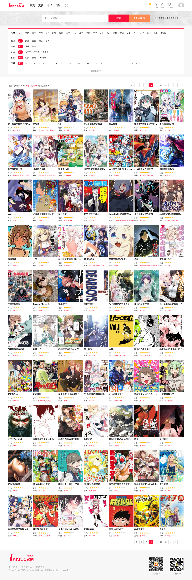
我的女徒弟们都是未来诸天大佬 (174, 214)
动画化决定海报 (120, 356)
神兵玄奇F (139, 529)
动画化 (167, 175)
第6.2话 (92, 175)
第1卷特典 (169, 401)
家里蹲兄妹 (63, 169)
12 (171, 85)
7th (59, 124)
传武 (136, 259)
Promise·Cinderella (41, 304)
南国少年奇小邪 (116, 529)
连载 (27, 46)
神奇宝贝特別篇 (40, 529)
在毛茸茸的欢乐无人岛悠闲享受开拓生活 (76, 349)
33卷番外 (67, 175)
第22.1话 (16, 130)
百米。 (112, 349)
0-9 (142, 63)
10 (161, 85)
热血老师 (37, 394)
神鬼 (122, 33)
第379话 (41, 356)
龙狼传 (36, 124)
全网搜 (139, 18)
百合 (47, 33)
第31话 (15, 536)
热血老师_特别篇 (45, 401)
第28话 (142, 491)
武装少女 (62, 214)
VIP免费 (42, 57)
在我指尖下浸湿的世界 (43, 439)
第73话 (167, 130)
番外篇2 (92, 446)
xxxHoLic (12, 214)
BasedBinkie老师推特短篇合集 (122, 214)
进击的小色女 (166, 259)
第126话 (143, 401)
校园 (41, 33)
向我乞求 (164, 439)
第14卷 (142, 536)
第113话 (168, 311)
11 (166, 85)
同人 (135, 33)
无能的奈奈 (89, 529)
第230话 (67, 446)
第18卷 (142, 446)
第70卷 (167, 536)
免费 (27, 57)
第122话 (92, 356)
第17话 (66, 130)
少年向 (28, 52)
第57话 (142, 220)
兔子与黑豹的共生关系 (119, 304)
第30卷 (91, 311)
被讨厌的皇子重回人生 (18, 529)
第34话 (66, 311)
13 (175, 85)
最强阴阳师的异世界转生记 (121, 439)
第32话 (41, 446)
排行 (49, 5)
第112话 (92, 536)
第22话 (142, 311)
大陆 (41, 41)
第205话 (67, 265)
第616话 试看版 (44, 536)
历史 (129, 33)
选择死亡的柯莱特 (92, 484)
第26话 (117, 175)
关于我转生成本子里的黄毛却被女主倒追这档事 (29, 124)
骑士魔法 (88, 349)
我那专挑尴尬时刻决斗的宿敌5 (126, 220)
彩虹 (54, 33)
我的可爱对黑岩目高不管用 (70, 259)
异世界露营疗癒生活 (118, 259)
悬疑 (88, 33)
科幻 (74, 33)
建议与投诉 (26, 567)
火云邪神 (113, 124)
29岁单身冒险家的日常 (43, 214)
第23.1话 (67, 536)
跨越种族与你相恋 (16, 349)
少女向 (37, 52)
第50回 (15, 491)
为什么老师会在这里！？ (171, 304)
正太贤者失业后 (116, 394)
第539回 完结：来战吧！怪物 (24, 175)
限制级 (163, 33)
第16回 (117, 130)
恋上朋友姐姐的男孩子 (68, 394)
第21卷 (91, 220)
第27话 (15, 265)
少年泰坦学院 (14, 304)
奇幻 (108, 33)
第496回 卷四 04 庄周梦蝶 (149, 265)
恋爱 (34, 33)
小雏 (35, 259)
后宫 (68, 33)
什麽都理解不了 (167, 394)
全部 (20, 33)
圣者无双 (88, 439)
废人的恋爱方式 (141, 304)
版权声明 (40, 567)
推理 (95, 33)
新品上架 (43, 85)
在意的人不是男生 (142, 349)
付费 (34, 57)
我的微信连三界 (15, 169)
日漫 (58, 5)
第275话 (41, 265)
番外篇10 (41, 311)
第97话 (41, 220)
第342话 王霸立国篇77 (47, 130)
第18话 (167, 265)
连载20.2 (67, 401)
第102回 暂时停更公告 (47, 175)
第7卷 (116, 536)
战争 (81, 33)
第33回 (15, 446)
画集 (15, 220)
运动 (142, 33)
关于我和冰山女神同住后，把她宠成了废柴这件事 (81, 529)
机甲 (156, 33)
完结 (34, 46)
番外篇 (117, 446)
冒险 (61, 33)
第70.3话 (41, 491)
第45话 (66, 491)
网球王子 (37, 349)
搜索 (118, 18)
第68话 (167, 446)
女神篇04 (92, 491)
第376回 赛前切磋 (171, 220)
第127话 (168, 356)
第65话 (117, 491)
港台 (27, 41)
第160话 (143, 130)
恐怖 (115, 33)
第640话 (16, 401)
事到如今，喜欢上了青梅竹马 (71, 484)
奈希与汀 (62, 304)
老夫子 (163, 529)
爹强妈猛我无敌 (167, 124)
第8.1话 (66, 356)
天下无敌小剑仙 (15, 439)
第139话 (117, 311)
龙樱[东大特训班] (91, 214)
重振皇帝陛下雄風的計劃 (145, 484)
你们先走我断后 (167, 169)
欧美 (47, 41)
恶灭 (136, 439)
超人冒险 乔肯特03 (147, 175)
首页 (32, 5)
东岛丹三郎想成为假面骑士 (121, 484)
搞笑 (101, 33)
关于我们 (13, 567)
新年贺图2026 (145, 356)
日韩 (34, 41)
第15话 (91, 130)
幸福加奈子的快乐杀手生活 (146, 394)
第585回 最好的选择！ (97, 265)
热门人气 (31, 85)
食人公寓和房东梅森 (93, 124)
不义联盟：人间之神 (143, 169)
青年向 (45, 52)
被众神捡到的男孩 (41, 484)
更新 (41, 5)
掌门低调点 (89, 259)
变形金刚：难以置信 (143, 214)
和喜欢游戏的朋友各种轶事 (70, 439)
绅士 (149, 33)
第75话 (117, 265)
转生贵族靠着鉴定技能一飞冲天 (148, 124)
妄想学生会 (13, 394)
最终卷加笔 (68, 220)
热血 (27, 33)
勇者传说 (12, 259)
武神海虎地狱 (14, 484)
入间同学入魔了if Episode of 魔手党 (125, 169)
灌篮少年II (89, 304)
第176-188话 (119, 401)
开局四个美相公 (40, 169)
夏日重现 (164, 484)
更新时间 (19, 85)
